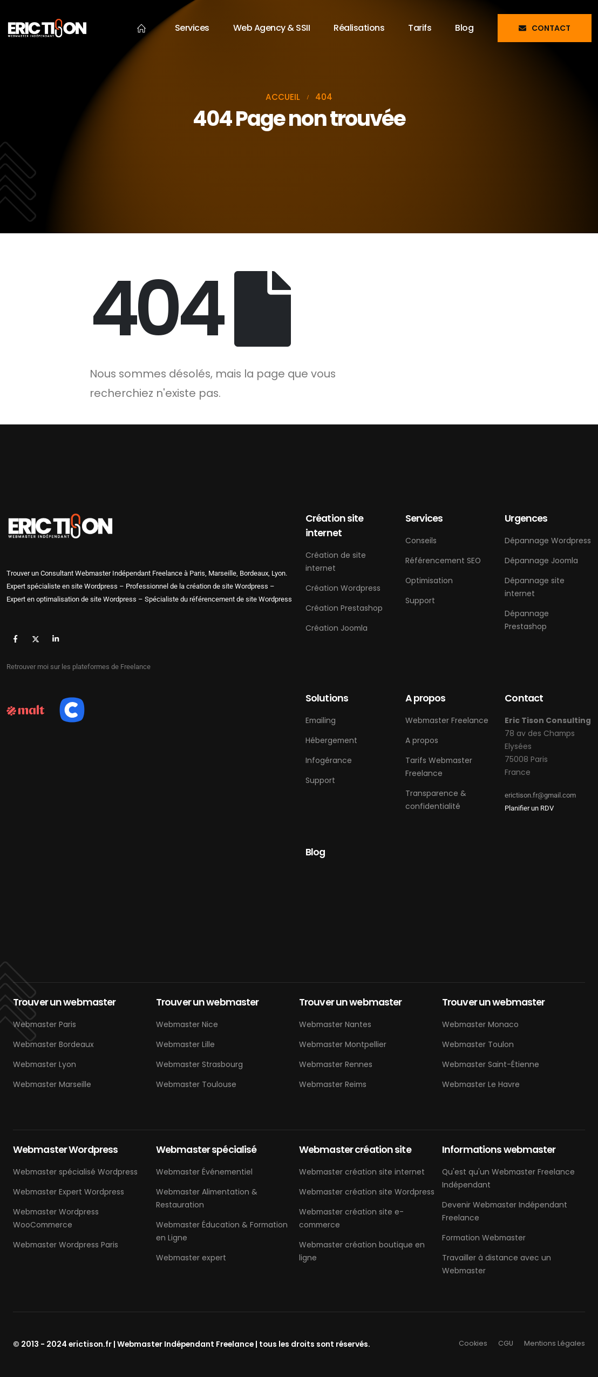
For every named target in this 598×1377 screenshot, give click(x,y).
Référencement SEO (443, 560)
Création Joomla (336, 628)
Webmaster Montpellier (342, 1044)
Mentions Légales (554, 1343)
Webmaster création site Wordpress (366, 1191)
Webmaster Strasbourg (199, 1064)
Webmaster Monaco (480, 1024)
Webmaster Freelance (446, 720)
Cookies (473, 1343)
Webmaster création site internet (362, 1171)
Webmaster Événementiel (204, 1171)
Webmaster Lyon (44, 1064)
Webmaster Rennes (335, 1064)
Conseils (421, 540)
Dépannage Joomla (541, 560)
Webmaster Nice (187, 1024)
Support (420, 600)
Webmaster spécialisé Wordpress (75, 1171)
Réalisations (359, 28)
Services (192, 28)
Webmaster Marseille (52, 1084)
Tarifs (419, 28)
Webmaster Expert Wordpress (68, 1191)
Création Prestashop (344, 608)
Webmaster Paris (44, 1024)
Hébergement (331, 740)
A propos (421, 740)
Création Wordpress (342, 588)
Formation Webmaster (484, 1237)
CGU (505, 1343)
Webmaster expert (191, 1257)
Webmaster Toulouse (196, 1084)
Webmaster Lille (185, 1044)
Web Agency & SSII (271, 28)
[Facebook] (15, 638)
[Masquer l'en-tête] (46, 28)
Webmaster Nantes (335, 1024)
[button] (545, 28)
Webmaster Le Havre (481, 1084)
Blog (464, 28)
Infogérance (328, 760)
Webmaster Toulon (478, 1044)
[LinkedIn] (55, 638)
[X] (35, 638)
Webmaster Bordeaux (53, 1044)
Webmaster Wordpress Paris (65, 1244)
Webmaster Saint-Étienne (490, 1064)
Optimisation (429, 580)
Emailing (320, 720)
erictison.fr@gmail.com (540, 795)
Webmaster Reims (332, 1084)
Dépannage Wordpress (548, 540)
